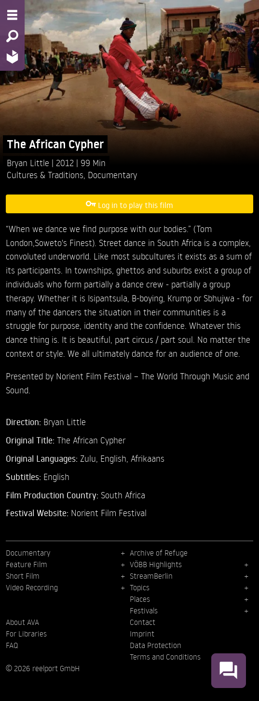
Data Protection (155, 645)
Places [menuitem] (140, 599)
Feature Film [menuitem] (26, 564)
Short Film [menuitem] (23, 576)
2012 (66, 162)
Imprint (142, 633)
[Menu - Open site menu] (12, 15)
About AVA (22, 622)
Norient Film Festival (109, 512)
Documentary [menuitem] (28, 553)
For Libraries (26, 633)
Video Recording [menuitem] (32, 587)
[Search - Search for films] (12, 36)
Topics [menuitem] (140, 587)
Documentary (112, 174)
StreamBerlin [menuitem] (151, 576)
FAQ (12, 645)
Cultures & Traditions (45, 174)
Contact (142, 622)
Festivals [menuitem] (144, 610)
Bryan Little (29, 162)
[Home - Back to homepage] (12, 56)
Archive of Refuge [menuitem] (159, 553)
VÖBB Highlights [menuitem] (156, 564)
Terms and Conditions (165, 657)
